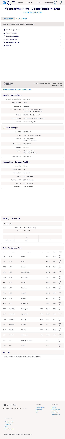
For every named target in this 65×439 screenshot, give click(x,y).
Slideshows (39, 409)
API (37, 412)
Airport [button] (39, 3)
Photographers (40, 407)
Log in (61, 3)
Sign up (55, 3)
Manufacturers (56, 409)
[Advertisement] (32, 65)
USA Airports (55, 412)
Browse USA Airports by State (32, 12)
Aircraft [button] (30, 3)
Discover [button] (20, 3)
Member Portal (9, 422)
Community (48, 3)
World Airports (56, 414)
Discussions (8, 424)
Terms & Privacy (9, 429)
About (6, 426)
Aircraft (54, 407)
